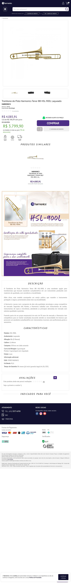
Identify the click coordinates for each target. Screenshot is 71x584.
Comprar (53, 123)
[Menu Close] (5, 9)
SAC (6, 415)
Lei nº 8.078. (10, 459)
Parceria (9, 419)
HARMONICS (6, 104)
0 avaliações (15, 111)
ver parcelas (6, 122)
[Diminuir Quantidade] (41, 130)
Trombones (5, 18)
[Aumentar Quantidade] (41, 128)
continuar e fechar (63, 577)
